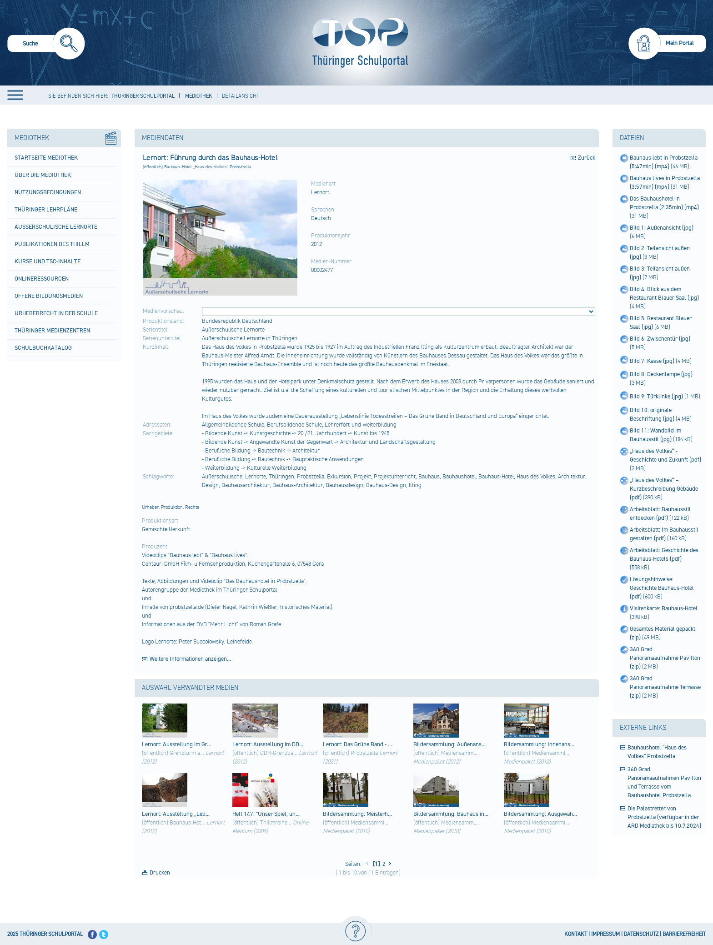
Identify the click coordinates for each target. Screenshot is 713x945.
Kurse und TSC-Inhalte (47, 261)
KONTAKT (575, 934)
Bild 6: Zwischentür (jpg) (660, 338)
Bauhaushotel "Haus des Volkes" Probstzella (657, 752)
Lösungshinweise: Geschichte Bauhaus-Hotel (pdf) (662, 588)
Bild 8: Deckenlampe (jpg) (661, 374)
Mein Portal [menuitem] (680, 43)
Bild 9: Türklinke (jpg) (657, 396)
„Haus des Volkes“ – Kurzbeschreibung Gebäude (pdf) (664, 489)
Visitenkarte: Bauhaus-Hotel (664, 608)
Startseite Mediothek (46, 157)
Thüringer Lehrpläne (46, 209)
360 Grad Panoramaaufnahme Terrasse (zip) (665, 687)
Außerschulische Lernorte (56, 227)
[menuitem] (46, 44)
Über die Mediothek (43, 175)
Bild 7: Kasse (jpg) (653, 361)
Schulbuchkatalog (43, 348)
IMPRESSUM (605, 934)
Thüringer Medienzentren (52, 330)
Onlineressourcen (42, 278)
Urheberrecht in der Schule (56, 313)
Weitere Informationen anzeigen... (190, 659)
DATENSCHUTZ (641, 934)
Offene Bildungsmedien (49, 296)
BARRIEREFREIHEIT (684, 934)
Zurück (586, 157)
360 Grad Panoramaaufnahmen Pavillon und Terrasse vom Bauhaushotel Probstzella (664, 782)
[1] (376, 864)
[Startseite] (358, 42)
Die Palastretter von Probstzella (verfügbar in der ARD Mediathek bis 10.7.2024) (664, 817)
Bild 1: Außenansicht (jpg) (661, 227)
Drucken (160, 872)
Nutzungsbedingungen (48, 192)
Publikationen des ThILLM (52, 244)
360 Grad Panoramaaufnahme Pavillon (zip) (665, 658)
